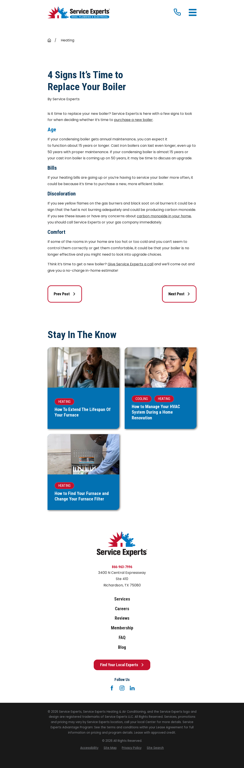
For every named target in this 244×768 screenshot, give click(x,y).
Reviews (122, 618)
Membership (122, 627)
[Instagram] (122, 688)
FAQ (122, 637)
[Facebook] (111, 688)
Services (122, 599)
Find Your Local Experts (122, 664)
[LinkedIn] (132, 688)
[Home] (79, 12)
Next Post (179, 294)
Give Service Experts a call (130, 264)
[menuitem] (89, 748)
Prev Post (65, 294)
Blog (122, 647)
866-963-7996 (122, 567)
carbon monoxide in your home (164, 216)
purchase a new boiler (133, 119)
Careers (122, 608)
